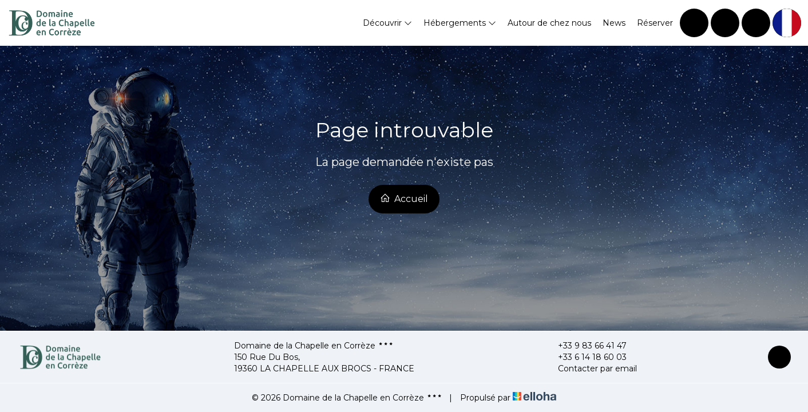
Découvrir (387, 23)
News (614, 23)
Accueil (404, 198)
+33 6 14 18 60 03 (586, 357)
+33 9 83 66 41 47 (586, 345)
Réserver (655, 23)
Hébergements (459, 23)
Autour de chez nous (549, 23)
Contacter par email (591, 368)
